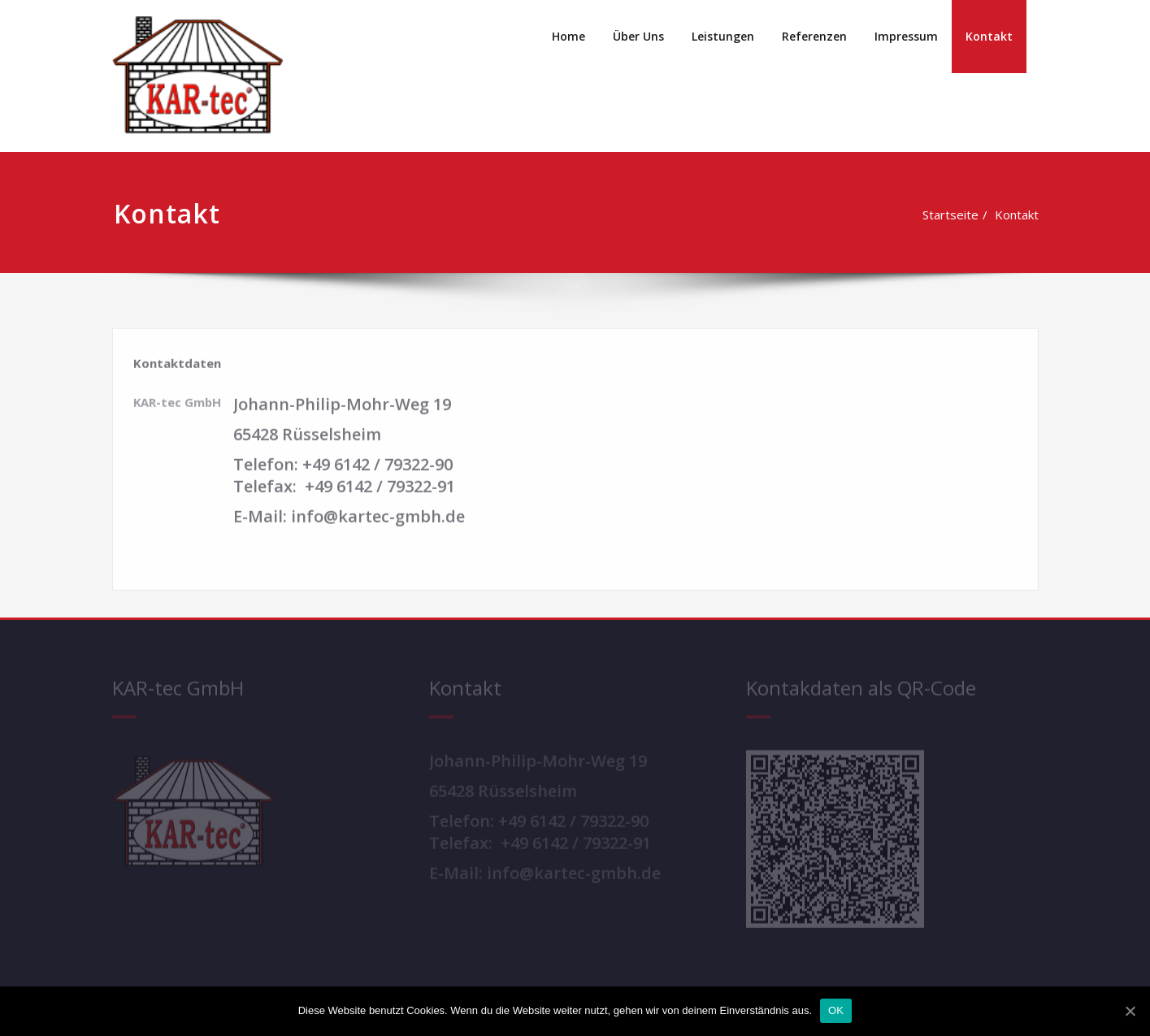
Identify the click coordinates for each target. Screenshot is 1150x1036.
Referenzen (814, 36)
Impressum (906, 36)
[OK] (1130, 1011)
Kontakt (989, 36)
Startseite (928, 214)
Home (568, 36)
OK (836, 1010)
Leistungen (723, 36)
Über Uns (638, 36)
